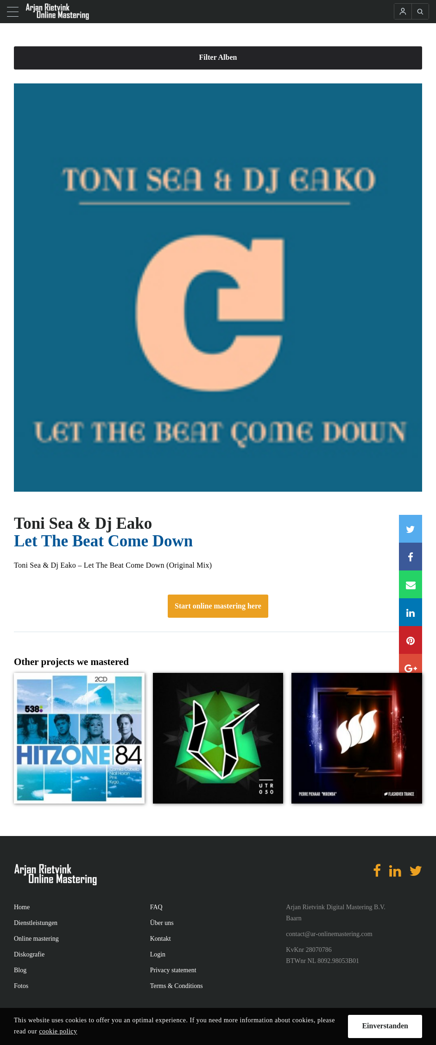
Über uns (162, 922)
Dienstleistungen (35, 922)
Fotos (21, 985)
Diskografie (29, 954)
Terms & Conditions (176, 985)
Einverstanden (385, 1026)
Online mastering (36, 938)
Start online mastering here (218, 606)
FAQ (156, 907)
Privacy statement (173, 970)
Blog (20, 970)
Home (22, 907)
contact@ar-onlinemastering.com (329, 934)
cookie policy (58, 1031)
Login (157, 954)
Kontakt (160, 938)
